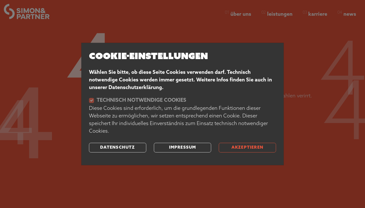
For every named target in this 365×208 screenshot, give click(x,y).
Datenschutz (117, 148)
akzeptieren (247, 148)
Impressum (182, 148)
